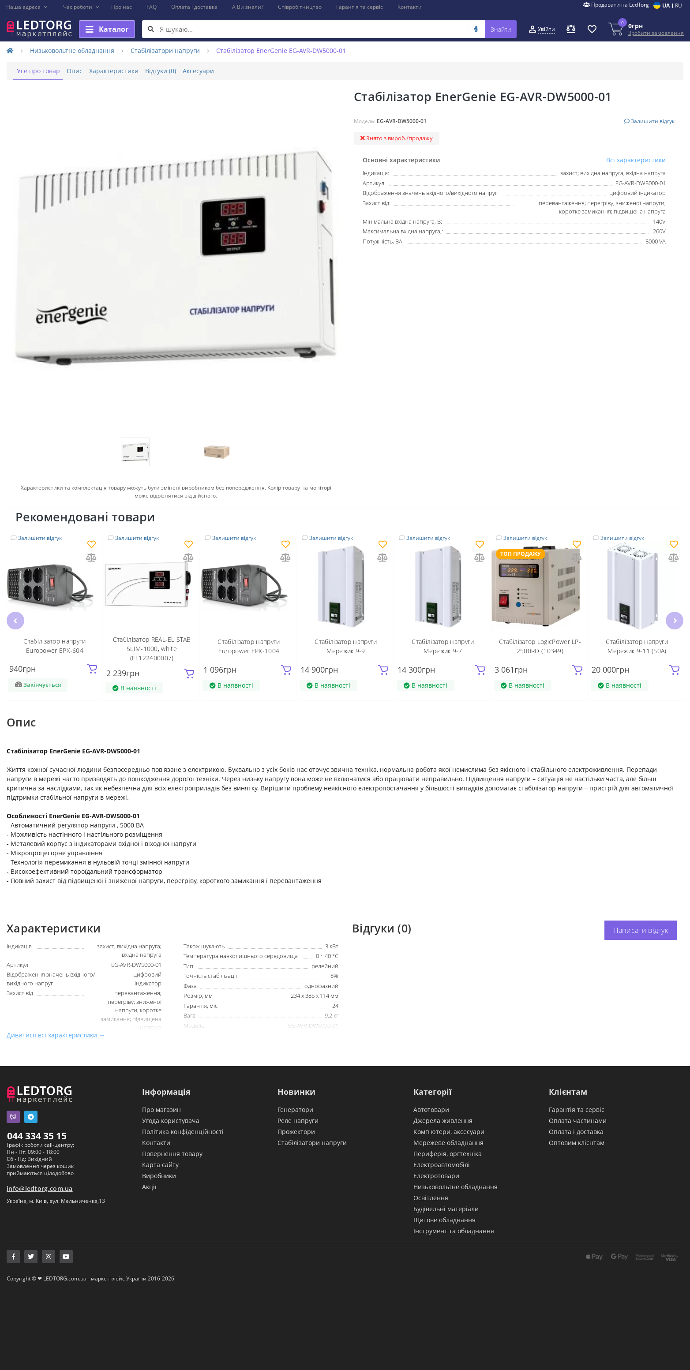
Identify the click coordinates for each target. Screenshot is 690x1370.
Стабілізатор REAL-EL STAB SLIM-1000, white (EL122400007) (152, 648)
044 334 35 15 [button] (37, 1135)
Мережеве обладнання (448, 1142)
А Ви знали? (247, 7)
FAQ (151, 7)
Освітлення (430, 1197)
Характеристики (130, 71)
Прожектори (296, 1131)
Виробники (159, 1175)
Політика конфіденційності (183, 1131)
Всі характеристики (636, 160)
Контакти (410, 7)
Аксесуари (228, 71)
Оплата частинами (578, 1120)
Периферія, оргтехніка (447, 1153)
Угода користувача (170, 1120)
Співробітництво (300, 7)
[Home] (10, 50)
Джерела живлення (442, 1120)
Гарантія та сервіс (359, 7)
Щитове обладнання (444, 1219)
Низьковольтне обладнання (72, 50)
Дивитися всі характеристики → (56, 1034)
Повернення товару (172, 1153)
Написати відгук (640, 930)
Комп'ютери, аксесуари (448, 1131)
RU (678, 5)
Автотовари (431, 1109)
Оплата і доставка (194, 7)
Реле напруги (298, 1120)
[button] (27, 7)
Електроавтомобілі (441, 1164)
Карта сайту (160, 1164)
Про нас (121, 7)
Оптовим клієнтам (576, 1142)
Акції (149, 1186)
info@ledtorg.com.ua (40, 1188)
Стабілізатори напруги (165, 50)
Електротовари (436, 1175)
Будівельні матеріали (446, 1208)
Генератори (295, 1109)
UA (666, 5)
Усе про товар (41, 71)
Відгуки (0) (183, 71)
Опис (84, 71)
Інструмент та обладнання (453, 1230)
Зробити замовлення (656, 33)
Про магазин (161, 1109)
